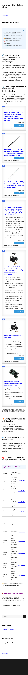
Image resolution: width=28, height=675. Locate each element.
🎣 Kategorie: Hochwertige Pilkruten (14, 45)
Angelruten (5, 15)
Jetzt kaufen (21, 480)
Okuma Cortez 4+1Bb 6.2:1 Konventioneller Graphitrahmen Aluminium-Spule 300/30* (13, 383)
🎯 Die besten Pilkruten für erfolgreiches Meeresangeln (12, 42)
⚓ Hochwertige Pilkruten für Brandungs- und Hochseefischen (13, 36)
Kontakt (12, 629)
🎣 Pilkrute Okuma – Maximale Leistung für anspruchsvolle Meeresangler (12, 33)
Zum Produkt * (20, 125)
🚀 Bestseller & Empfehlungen (13, 47)
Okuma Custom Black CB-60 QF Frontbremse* (13, 336)
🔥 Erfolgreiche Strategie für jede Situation (12, 38)
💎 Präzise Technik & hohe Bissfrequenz (12, 40)
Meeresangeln (6, 12)
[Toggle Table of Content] (22, 30)
